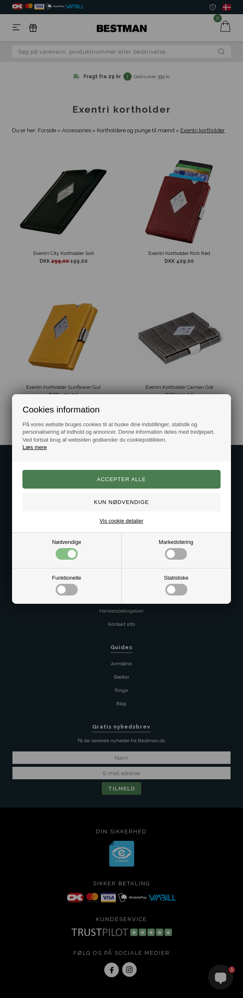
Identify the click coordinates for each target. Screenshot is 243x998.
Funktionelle (66, 585)
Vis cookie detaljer (121, 521)
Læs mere (34, 447)
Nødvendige (66, 549)
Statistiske (176, 585)
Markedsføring (176, 549)
